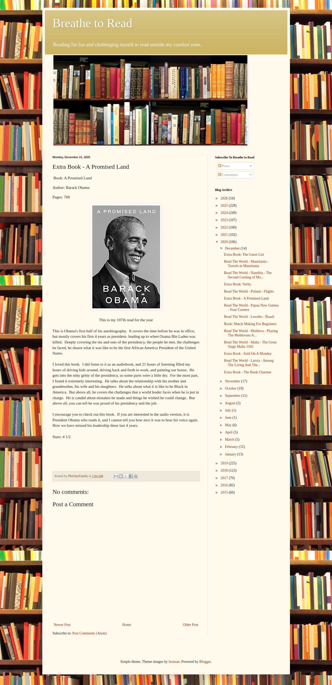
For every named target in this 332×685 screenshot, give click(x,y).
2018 (225, 470)
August (230, 403)
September (233, 396)
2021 (225, 235)
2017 (225, 478)
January (231, 454)
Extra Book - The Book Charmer (247, 372)
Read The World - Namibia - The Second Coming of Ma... (248, 275)
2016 (225, 485)
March (230, 439)
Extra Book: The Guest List (244, 254)
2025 (225, 205)
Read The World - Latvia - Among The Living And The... (248, 363)
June (228, 418)
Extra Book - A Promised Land (246, 298)
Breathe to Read (92, 23)
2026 (225, 198)
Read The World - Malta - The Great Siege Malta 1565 (250, 344)
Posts (224, 166)
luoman (174, 662)
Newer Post (62, 625)
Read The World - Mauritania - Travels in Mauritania (246, 264)
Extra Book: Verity (237, 284)
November (233, 381)
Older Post (190, 625)
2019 (225, 463)
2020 (225, 242)
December (233, 248)
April (229, 432)
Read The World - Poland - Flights (249, 291)
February (232, 447)
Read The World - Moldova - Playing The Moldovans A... (251, 333)
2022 (225, 227)
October (231, 388)
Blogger (205, 662)
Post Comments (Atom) (89, 633)
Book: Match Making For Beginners (250, 324)
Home (126, 625)
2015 (225, 492)
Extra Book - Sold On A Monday (247, 354)
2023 (225, 220)
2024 (225, 213)
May (228, 425)
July (228, 410)
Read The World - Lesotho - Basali (249, 317)
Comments (228, 175)
